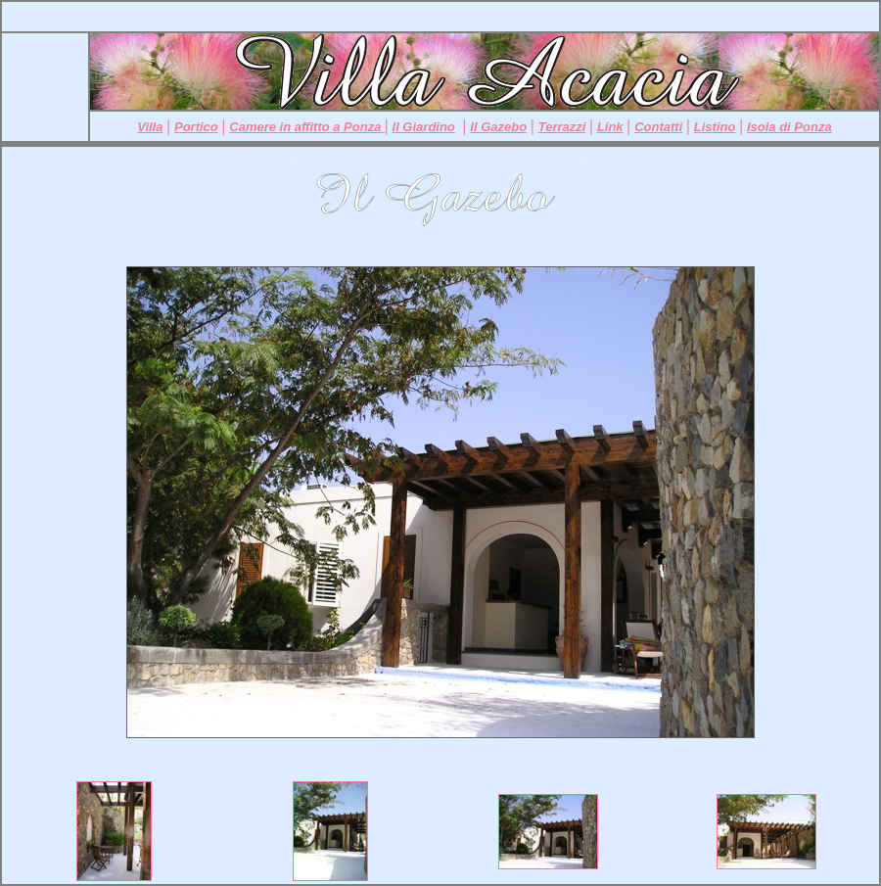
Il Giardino (424, 126)
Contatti (658, 126)
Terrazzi (562, 126)
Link (610, 126)
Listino (715, 126)
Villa (149, 126)
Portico (196, 126)
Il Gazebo (498, 126)
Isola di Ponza (789, 126)
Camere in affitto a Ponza (307, 126)
